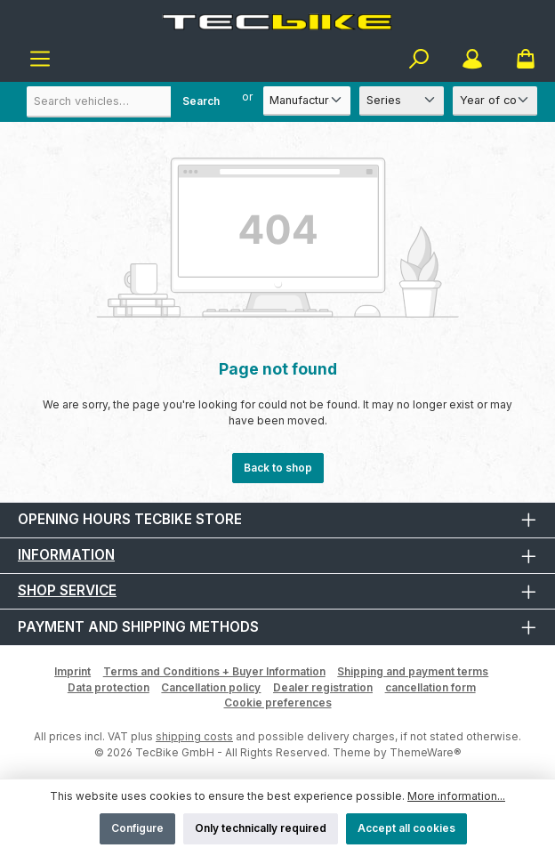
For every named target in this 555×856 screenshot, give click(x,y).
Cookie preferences (278, 702)
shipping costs (194, 736)
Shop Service (67, 590)
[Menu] (40, 59)
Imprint (72, 671)
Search (201, 101)
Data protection (108, 687)
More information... (456, 796)
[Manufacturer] (306, 101)
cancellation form (430, 687)
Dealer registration (323, 687)
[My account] (472, 59)
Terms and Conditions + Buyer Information (214, 671)
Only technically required (260, 828)
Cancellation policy (211, 687)
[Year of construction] (495, 101)
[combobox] (129, 101)
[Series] (401, 101)
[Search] (419, 59)
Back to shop (278, 467)
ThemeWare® (426, 752)
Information (66, 554)
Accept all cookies (406, 828)
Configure (137, 828)
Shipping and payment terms (412, 671)
